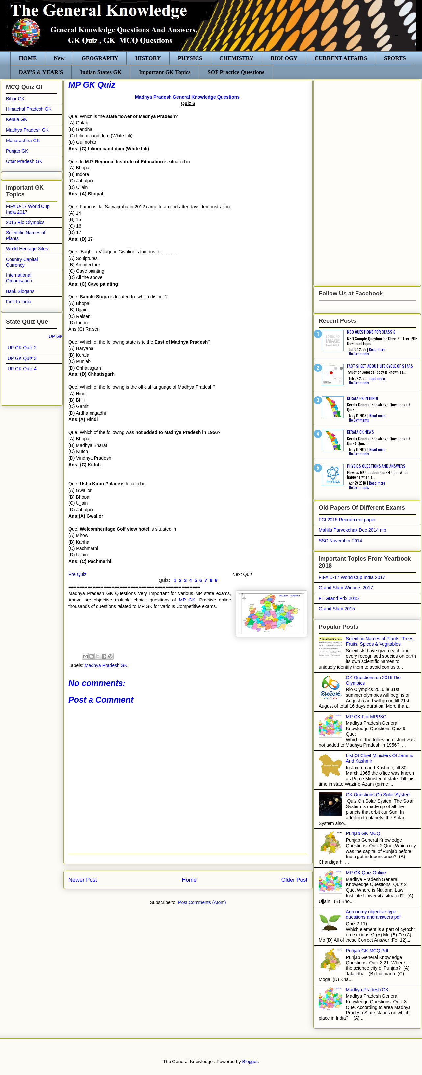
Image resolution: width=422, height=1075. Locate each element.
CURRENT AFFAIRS (341, 58)
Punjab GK (17, 151)
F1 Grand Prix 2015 (339, 598)
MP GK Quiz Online (366, 872)
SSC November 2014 (340, 540)
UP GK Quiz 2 (22, 347)
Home (189, 880)
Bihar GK (15, 98)
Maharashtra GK (23, 140)
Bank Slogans (20, 291)
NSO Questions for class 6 (371, 332)
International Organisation (19, 277)
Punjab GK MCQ (363, 833)
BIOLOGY (284, 58)
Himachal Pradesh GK (29, 109)
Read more (377, 349)
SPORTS (395, 58)
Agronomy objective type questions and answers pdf (373, 914)
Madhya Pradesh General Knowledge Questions (188, 97)
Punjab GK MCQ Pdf (367, 950)
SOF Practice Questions (236, 72)
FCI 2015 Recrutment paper (347, 519)
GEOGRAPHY (99, 58)
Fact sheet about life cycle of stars (380, 366)
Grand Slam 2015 (337, 608)
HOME (28, 58)
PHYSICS (190, 58)
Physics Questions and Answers (376, 466)
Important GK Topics (165, 72)
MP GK (187, 599)
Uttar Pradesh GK (24, 161)
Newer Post (82, 880)
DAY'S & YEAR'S (41, 72)
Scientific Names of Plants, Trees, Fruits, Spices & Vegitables (380, 641)
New (59, 58)
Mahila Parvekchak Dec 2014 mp (352, 530)
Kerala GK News (360, 432)
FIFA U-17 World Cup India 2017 (352, 577)
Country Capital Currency (22, 262)
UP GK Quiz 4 (22, 368)
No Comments (359, 353)
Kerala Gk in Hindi (362, 398)
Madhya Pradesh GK (106, 665)
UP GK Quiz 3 (22, 358)
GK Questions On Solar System (378, 794)
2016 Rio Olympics (25, 222)
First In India (18, 301)
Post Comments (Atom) (202, 902)
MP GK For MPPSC (366, 716)
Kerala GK (16, 119)
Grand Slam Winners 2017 (346, 587)
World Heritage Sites (27, 248)
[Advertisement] (342, 181)
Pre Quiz (77, 574)
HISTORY (148, 58)
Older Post (294, 880)
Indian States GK (101, 72)
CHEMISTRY (236, 58)
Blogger (250, 1061)
